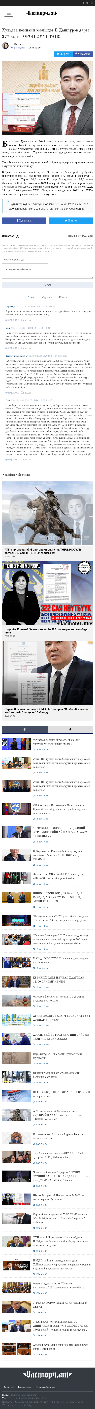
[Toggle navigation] (8, 13)
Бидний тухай (9, 1387)
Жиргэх (63, 53)
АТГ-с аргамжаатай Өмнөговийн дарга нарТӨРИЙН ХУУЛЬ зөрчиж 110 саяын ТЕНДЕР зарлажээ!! (57, 1115)
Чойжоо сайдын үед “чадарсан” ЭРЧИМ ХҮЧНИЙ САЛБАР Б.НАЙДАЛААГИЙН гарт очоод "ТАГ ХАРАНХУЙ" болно (61, 1176)
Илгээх (47, 285)
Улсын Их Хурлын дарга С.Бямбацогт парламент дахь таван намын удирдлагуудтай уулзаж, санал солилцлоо (61, 763)
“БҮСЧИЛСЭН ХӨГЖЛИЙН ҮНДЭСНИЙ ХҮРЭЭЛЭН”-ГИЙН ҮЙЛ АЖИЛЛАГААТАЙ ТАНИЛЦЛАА (61, 832)
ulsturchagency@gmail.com (23, 1395)
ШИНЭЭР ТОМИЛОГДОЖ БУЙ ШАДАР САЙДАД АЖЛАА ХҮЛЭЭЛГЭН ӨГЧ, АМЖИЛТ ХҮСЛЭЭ (58, 897)
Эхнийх (31, 297)
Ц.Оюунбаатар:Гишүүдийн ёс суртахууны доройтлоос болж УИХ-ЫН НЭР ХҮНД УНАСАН (57, 855)
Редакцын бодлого (24, 1387)
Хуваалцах (82, 53)
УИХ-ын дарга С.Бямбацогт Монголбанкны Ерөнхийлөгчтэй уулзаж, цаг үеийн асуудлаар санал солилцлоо (60, 809)
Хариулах (26, 320)
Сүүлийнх (47, 297)
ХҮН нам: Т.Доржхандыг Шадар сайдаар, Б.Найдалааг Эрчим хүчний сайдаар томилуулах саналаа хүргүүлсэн (61, 1241)
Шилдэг (63, 297)
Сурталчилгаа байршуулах (45, 1387)
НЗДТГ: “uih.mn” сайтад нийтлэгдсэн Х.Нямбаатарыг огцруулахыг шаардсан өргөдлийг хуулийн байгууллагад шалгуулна (62, 1264)
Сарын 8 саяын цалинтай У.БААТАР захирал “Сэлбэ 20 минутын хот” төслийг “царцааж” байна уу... (60, 1218)
